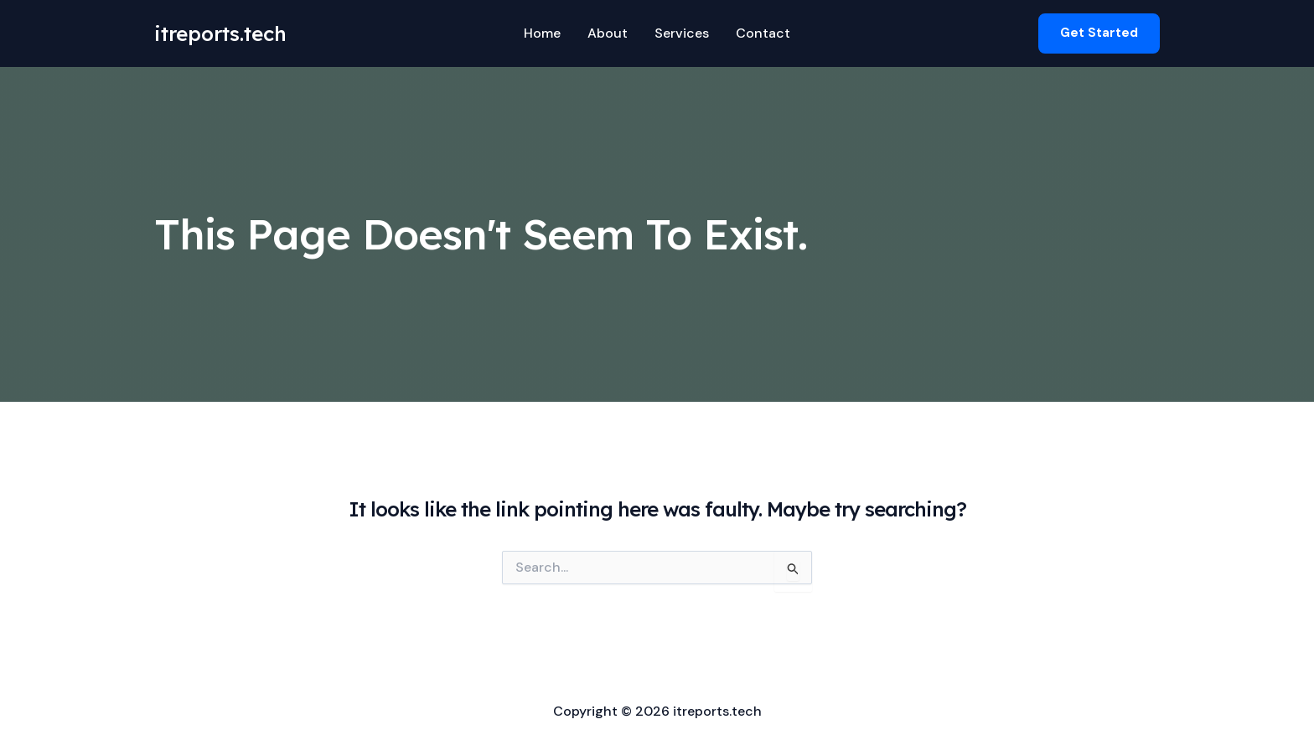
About (607, 33)
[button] (1099, 33)
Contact (763, 33)
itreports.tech (220, 33)
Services (681, 33)
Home (542, 33)
